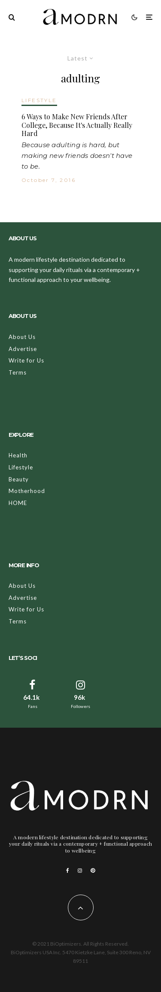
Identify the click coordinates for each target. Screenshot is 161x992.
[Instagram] (79, 870)
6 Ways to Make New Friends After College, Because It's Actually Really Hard (76, 124)
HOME (18, 502)
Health (18, 455)
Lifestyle (21, 467)
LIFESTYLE (39, 100)
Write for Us (26, 360)
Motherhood (27, 490)
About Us (22, 336)
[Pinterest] (92, 870)
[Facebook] (67, 870)
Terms (18, 372)
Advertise (23, 348)
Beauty (19, 479)
